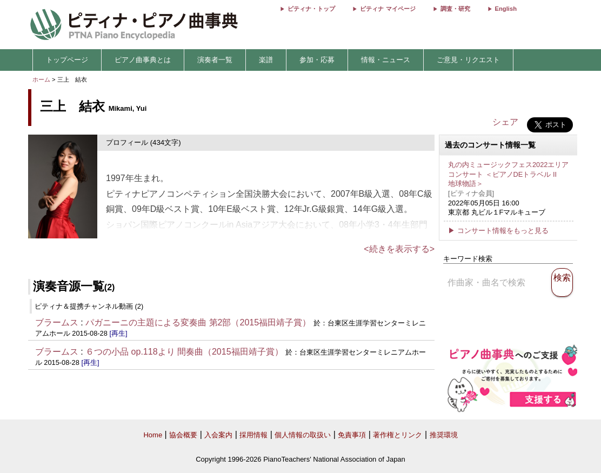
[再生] (118, 333)
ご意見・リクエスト (468, 60)
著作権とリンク (397, 435)
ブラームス (56, 322)
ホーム (41, 79)
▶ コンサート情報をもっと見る (498, 230)
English (506, 8)
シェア (505, 121)
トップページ (67, 60)
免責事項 (352, 435)
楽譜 (266, 60)
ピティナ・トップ (311, 8)
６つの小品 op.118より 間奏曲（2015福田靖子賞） (184, 351)
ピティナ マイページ (387, 8)
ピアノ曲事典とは (143, 60)
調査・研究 (455, 8)
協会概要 (183, 435)
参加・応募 (317, 60)
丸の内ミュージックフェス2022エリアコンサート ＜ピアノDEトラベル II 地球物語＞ (508, 174)
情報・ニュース (385, 60)
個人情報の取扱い (303, 435)
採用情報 (253, 435)
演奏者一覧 (214, 60)
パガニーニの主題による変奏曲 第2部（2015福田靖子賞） (198, 322)
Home (152, 435)
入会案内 (218, 435)
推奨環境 (444, 435)
